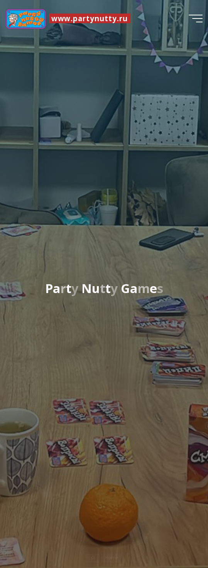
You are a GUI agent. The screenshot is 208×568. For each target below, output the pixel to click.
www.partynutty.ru (89, 18)
